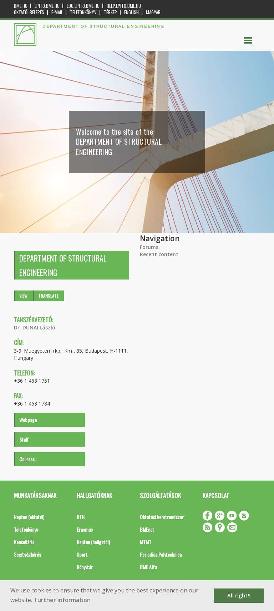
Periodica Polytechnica (161, 554)
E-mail (57, 12)
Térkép (110, 12)
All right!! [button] (238, 595)
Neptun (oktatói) (29, 517)
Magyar (153, 12)
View (23, 296)
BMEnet (147, 529)
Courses (27, 459)
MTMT (145, 542)
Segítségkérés (27, 554)
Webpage (28, 419)
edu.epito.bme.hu (83, 6)
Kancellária (24, 542)
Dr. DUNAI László (34, 327)
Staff (24, 439)
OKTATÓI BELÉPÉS (29, 12)
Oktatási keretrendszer (162, 517)
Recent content (159, 254)
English (131, 12)
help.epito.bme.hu (124, 6)
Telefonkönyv (83, 12)
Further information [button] (63, 600)
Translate (48, 296)
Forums (149, 247)
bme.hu (20, 6)
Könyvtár (85, 567)
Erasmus (85, 529)
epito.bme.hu (47, 6)
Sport (82, 554)
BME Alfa (148, 567)
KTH (81, 517)
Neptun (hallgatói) (93, 542)
